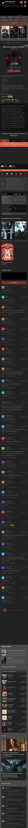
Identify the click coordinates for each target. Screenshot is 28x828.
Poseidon (7, 447)
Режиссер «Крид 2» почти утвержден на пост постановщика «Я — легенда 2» (13, 754)
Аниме (16, 20)
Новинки (17, 17)
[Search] (18, 6)
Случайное (14, 23)
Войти (21, 2)
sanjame (7, 402)
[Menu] (25, 2)
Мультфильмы (4, 20)
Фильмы (10, 17)
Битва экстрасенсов (8, 810)
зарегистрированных (9, 143)
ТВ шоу (11, 20)
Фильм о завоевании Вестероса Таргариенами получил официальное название (12, 775)
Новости (25, 20)
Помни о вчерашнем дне (9, 826)
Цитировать (11, 292)
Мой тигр (5, 802)
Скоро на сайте (6, 646)
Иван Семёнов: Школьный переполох (13, 793)
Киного (3, 42)
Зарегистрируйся (7, 170)
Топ (20, 20)
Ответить (4, 292)
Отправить (14, 282)
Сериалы (24, 17)
